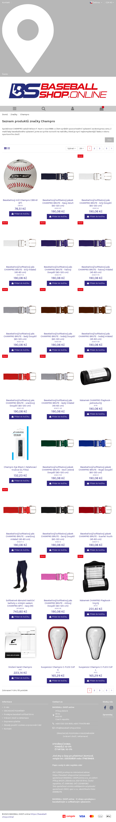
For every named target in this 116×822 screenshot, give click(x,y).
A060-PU (58, 275)
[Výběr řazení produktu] (71, 148)
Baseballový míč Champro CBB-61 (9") (20, 201)
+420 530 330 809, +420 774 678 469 (72, 723)
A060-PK (58, 608)
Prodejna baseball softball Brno (19, 714)
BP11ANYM (20, 608)
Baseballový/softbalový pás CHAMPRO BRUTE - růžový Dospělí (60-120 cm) (58, 603)
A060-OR (20, 408)
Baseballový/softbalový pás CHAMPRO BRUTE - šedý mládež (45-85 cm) (58, 403)
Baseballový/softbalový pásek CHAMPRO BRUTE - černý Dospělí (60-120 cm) (58, 536)
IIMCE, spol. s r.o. (70, 789)
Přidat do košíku (20, 214)
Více (109, 140)
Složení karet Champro (20, 667)
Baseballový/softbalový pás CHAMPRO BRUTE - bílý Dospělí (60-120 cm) (96, 203)
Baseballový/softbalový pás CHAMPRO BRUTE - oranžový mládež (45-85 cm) (20, 536)
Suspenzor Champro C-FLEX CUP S (58, 668)
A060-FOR (58, 475)
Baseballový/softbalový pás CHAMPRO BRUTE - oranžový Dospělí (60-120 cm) (20, 403)
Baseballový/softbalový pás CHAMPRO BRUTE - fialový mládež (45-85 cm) (95, 269)
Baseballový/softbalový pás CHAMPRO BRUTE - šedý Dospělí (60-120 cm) (20, 336)
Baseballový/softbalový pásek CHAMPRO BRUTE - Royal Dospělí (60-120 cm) (96, 470)
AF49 (95, 406)
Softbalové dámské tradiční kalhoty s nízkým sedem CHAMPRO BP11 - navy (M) (20, 603)
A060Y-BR (96, 342)
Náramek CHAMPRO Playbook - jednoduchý (96, 401)
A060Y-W (20, 275)
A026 (20, 472)
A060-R (96, 475)
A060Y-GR (58, 408)
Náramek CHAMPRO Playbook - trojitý (96, 601)
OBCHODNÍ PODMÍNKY (14, 711)
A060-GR (20, 342)
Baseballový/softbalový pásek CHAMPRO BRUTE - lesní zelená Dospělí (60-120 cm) (58, 470)
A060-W (96, 208)
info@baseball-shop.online (68, 728)
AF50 (96, 606)
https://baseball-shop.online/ (65, 775)
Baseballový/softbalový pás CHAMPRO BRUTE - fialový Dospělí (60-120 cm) (58, 269)
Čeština (96, 2)
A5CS (58, 672)
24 (82, 148)
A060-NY (58, 208)
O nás (6, 707)
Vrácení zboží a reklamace (16, 718)
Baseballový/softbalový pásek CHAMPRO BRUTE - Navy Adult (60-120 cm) (57, 203)
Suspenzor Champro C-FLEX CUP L (96, 668)
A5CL (95, 672)
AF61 (20, 670)
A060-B (58, 542)
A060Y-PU (95, 275)
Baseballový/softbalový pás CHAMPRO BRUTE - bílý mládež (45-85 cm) (20, 269)
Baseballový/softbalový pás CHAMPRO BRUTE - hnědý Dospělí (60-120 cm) (58, 336)
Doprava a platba (12, 721)
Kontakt (6, 2)
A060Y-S (95, 542)
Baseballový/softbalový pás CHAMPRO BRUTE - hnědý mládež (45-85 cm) (96, 336)
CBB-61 (20, 206)
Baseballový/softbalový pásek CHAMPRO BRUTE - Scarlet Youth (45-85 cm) (95, 536)
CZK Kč (110, 2)
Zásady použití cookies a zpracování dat (22, 725)
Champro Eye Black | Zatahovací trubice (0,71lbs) (20, 468)
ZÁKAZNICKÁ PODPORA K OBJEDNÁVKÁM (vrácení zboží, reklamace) (75, 735)
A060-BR (58, 342)
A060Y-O (20, 542)
